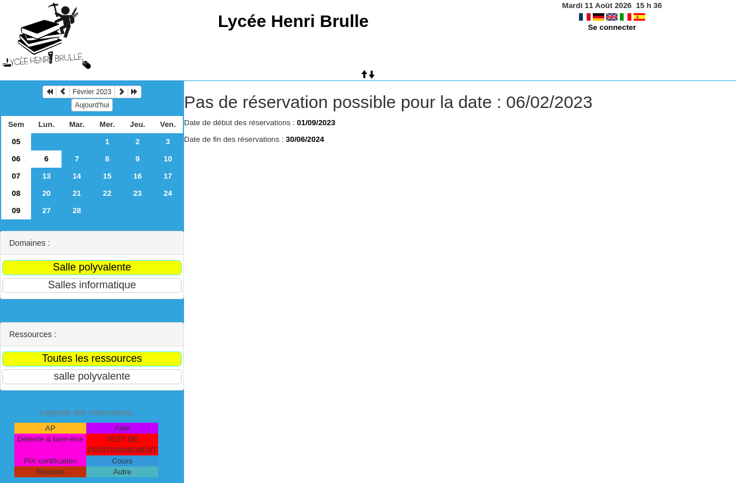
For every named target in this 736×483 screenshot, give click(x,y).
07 (16, 176)
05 (16, 141)
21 (76, 193)
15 (107, 176)
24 (168, 193)
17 (168, 176)
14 (76, 176)
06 (16, 158)
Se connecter (612, 27)
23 (137, 193)
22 (107, 193)
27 (46, 210)
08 (16, 193)
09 (16, 210)
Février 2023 (91, 92)
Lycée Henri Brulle (293, 20)
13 (46, 176)
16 (137, 176)
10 (168, 158)
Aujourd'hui (92, 105)
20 (46, 193)
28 (76, 210)
